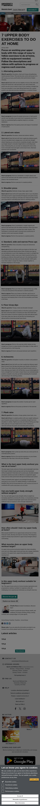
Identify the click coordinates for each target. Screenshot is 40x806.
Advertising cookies (9, 788)
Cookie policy (34, 779)
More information (20, 803)
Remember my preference (20, 799)
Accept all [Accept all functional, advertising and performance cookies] (20, 796)
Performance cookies (10, 791)
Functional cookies (9, 785)
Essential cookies (8, 782)
